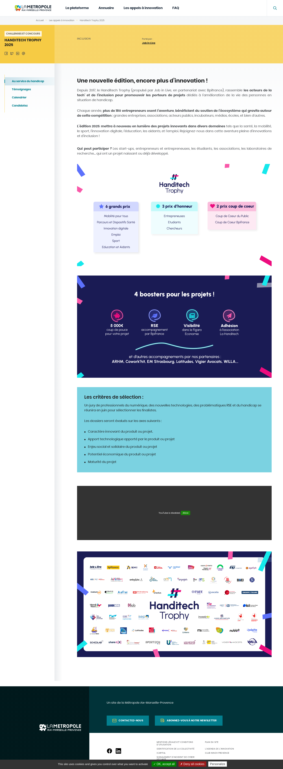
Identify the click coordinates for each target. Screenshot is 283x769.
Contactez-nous (131, 720)
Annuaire (106, 8)
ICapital (161, 753)
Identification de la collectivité (175, 749)
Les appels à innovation (143, 8)
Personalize (217, 764)
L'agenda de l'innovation (219, 749)
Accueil (40, 20)
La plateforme (77, 8)
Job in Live (148, 43)
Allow (185, 513)
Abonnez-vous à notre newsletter (192, 720)
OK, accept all (164, 764)
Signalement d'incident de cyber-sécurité (176, 758)
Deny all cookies (192, 764)
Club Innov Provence (217, 753)
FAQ (175, 8)
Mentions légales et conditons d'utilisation (175, 743)
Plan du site (212, 742)
